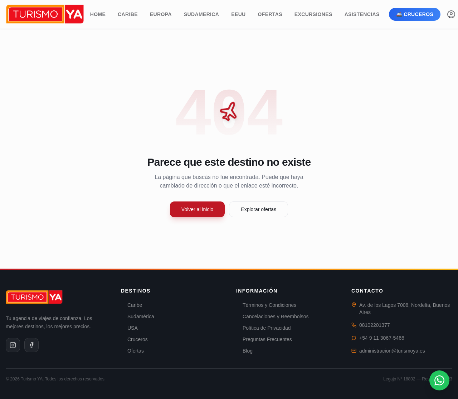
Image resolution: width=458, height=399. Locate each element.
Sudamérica (137, 316)
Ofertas (270, 14)
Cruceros (134, 339)
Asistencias (362, 14)
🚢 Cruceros (415, 14)
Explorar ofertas (258, 209)
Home (98, 14)
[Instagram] (13, 345)
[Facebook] (31, 345)
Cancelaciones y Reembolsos (272, 316)
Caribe (128, 14)
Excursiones (313, 14)
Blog (244, 351)
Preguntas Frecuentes (264, 339)
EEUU (238, 14)
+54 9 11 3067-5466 (381, 338)
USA (129, 328)
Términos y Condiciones (266, 305)
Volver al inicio (197, 209)
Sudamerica (201, 14)
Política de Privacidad (263, 328)
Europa (161, 14)
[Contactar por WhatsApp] (439, 380)
